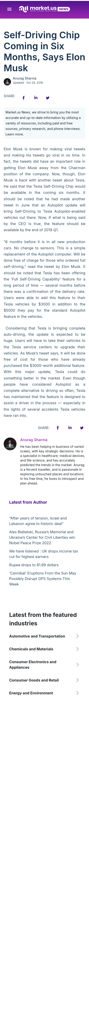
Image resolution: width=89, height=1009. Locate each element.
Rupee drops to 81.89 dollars (33, 565)
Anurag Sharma (24, 78)
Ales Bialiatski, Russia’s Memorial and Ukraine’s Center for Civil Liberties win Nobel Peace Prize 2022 (42, 537)
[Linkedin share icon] (35, 98)
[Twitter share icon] (47, 98)
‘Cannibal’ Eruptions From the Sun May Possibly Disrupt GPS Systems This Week (42, 578)
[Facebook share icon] (23, 98)
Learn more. (15, 134)
